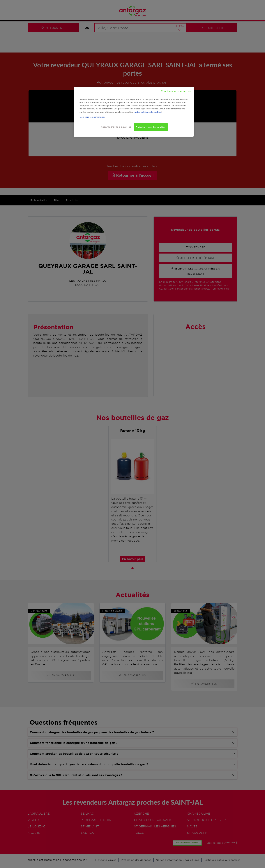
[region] (134, 112)
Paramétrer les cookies (116, 127)
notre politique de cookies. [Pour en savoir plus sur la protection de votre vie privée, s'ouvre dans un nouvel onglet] (148, 112)
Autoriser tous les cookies (151, 127)
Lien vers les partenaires (92, 117)
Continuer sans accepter (176, 91)
